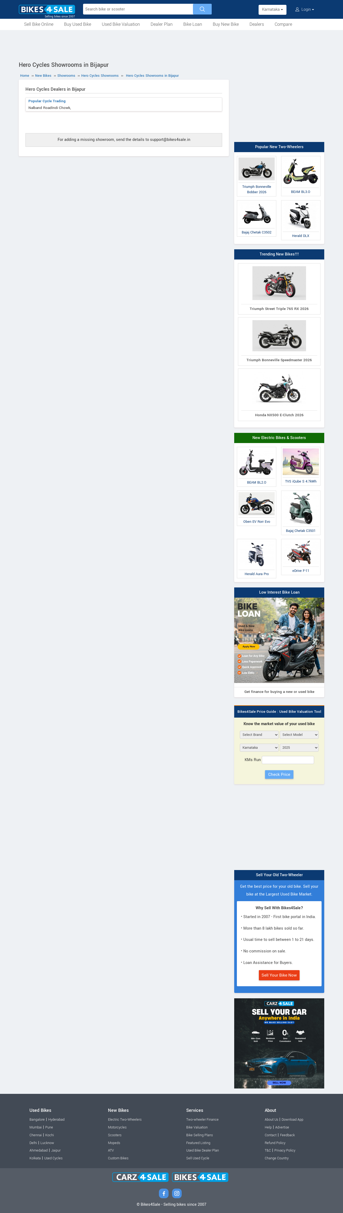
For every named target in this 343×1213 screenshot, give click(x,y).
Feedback (287, 1135)
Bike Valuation (197, 1127)
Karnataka (272, 9)
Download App (292, 1119)
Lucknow (47, 1143)
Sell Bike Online (38, 24)
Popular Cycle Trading (47, 101)
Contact (271, 1135)
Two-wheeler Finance (202, 1119)
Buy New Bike (226, 24)
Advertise (282, 1127)
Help (268, 1127)
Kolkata (35, 1158)
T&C (268, 1150)
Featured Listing (198, 1143)
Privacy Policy (284, 1150)
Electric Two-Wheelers (124, 1119)
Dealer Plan (162, 24)
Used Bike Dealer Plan (202, 1150)
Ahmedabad (38, 1150)
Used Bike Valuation (121, 24)
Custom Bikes (118, 1158)
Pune (49, 1127)
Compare (283, 24)
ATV (111, 1150)
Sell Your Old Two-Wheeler (279, 875)
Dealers (256, 24)
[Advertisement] (171, 45)
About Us (271, 1119)
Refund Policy (275, 1143)
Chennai (35, 1135)
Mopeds (114, 1143)
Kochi (49, 1135)
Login (304, 9)
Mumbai (35, 1127)
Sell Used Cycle (197, 1158)
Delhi (33, 1143)
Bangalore (37, 1119)
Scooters (114, 1135)
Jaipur (56, 1150)
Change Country (277, 1158)
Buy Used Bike (77, 24)
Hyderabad (56, 1119)
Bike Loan (192, 24)
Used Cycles (53, 1158)
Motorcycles (117, 1127)
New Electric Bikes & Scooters (279, 438)
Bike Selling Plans (199, 1135)
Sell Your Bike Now (279, 975)
